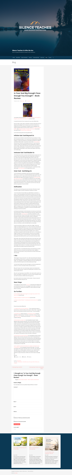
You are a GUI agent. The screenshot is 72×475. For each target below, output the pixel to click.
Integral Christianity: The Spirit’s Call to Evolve (27, 128)
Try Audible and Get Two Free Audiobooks (21, 308)
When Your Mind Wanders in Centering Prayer (34, 448)
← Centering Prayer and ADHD (16, 367)
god (31, 361)
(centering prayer (21, 168)
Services (30, 57)
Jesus (38, 361)
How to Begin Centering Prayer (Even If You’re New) (20, 448)
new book (28, 284)
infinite (34, 361)
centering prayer (24, 213)
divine (30, 361)
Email (15, 406)
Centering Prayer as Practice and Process (21, 335)
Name (15, 401)
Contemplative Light (17, 313)
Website (15, 411)
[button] (53, 57)
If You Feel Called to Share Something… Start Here (49, 453)
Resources (42, 57)
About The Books (24, 57)
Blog (46, 57)
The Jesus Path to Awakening (26, 130)
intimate (36, 361)
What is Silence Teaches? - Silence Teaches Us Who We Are (29, 379)
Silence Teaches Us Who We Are (22, 50)
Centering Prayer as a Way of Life (19, 320)
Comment (16, 387)
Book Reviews (19, 360)
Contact (50, 57)
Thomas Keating (36, 141)
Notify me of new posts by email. (20, 421)
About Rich (18, 57)
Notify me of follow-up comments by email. (22, 417)
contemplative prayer (26, 361)
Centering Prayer (36, 57)
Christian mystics (18, 316)
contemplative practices (31, 313)
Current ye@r (16, 427)
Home (14, 57)
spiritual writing (33, 316)
